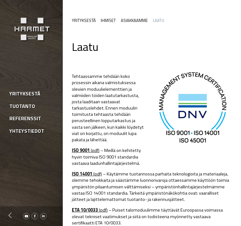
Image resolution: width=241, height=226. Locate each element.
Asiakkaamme (134, 20)
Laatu (158, 20)
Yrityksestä (84, 20)
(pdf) (85, 150)
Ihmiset (108, 20)
